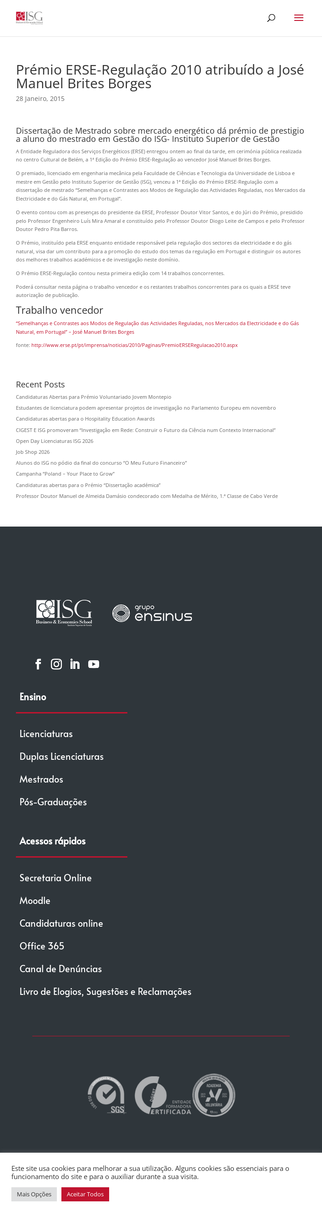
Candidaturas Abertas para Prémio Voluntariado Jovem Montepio (93, 396)
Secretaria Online (56, 877)
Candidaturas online (61, 923)
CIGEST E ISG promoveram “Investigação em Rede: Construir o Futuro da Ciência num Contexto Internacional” (146, 430)
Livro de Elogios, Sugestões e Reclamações (105, 991)
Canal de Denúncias (61, 968)
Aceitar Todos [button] (85, 1194)
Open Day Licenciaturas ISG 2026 (54, 440)
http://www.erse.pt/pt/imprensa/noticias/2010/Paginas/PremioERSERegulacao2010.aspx (134, 344)
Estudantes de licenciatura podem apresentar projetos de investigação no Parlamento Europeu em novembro (146, 407)
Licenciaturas (46, 733)
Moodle (35, 900)
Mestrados (41, 779)
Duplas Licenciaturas (62, 756)
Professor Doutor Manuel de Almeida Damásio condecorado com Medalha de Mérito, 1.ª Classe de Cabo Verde (147, 495)
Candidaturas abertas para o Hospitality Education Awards (85, 418)
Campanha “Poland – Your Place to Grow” (65, 473)
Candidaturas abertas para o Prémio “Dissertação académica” (88, 485)
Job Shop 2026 (33, 451)
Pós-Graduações (53, 801)
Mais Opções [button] (34, 1194)
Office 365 (42, 945)
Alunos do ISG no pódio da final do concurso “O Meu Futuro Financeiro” (101, 462)
